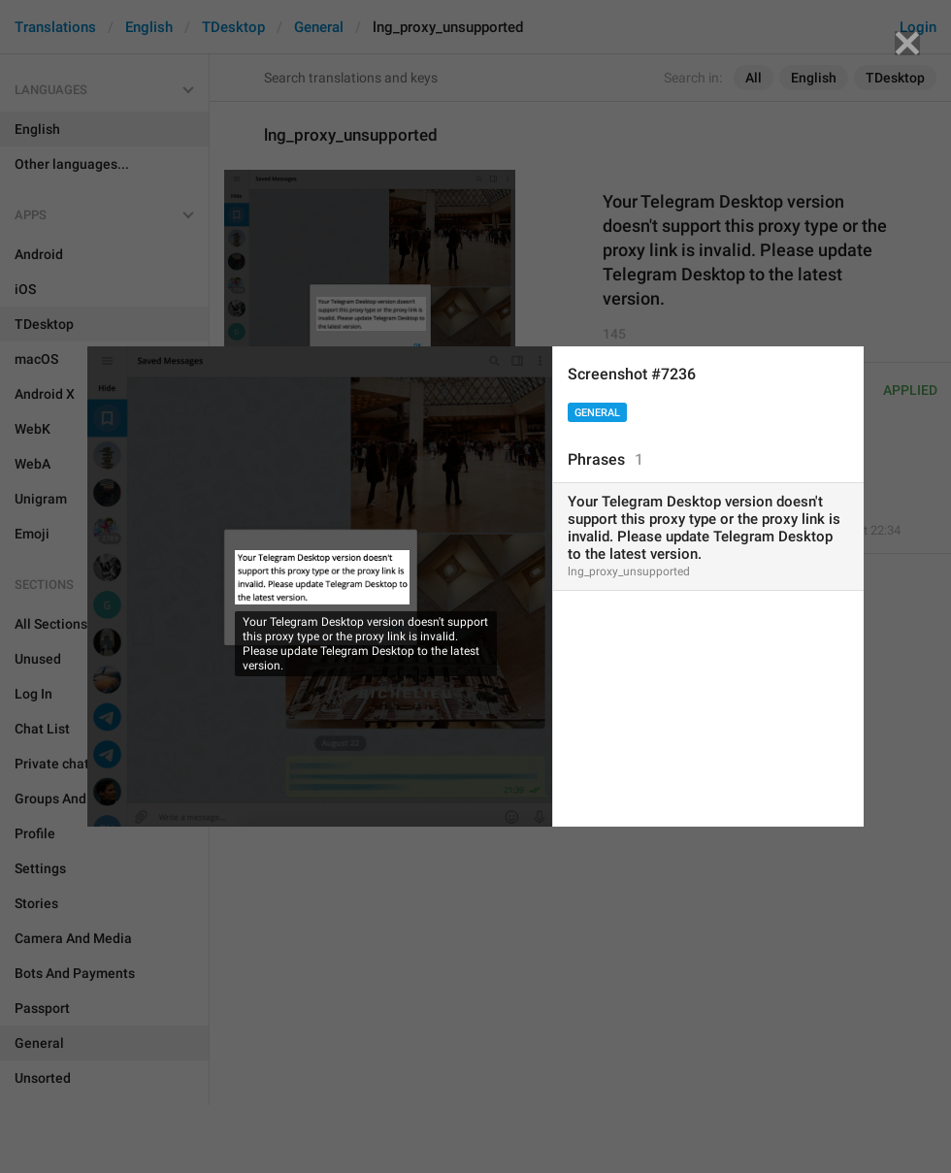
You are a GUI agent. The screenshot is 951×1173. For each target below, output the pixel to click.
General (597, 413)
